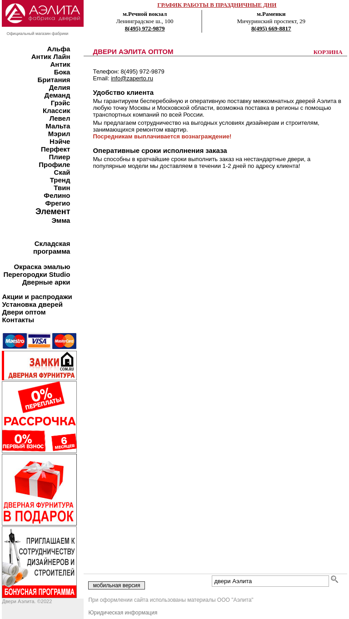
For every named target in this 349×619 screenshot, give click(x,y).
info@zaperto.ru (132, 78)
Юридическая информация (122, 612)
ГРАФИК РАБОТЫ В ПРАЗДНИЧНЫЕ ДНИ (216, 4)
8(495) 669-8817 (271, 28)
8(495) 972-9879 (145, 28)
